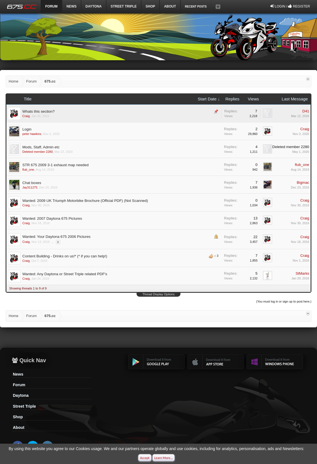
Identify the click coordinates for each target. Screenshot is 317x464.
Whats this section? (38, 111)
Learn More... (163, 458)
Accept (144, 458)
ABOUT (170, 6)
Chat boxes (31, 183)
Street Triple (124, 6)
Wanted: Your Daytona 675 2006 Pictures (56, 237)
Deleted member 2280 (37, 151)
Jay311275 (29, 187)
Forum (19, 385)
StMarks (302, 273)
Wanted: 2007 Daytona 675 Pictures (52, 218)
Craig (26, 116)
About (18, 427)
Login (27, 129)
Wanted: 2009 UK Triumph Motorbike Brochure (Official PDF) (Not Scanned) (85, 201)
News (71, 6)
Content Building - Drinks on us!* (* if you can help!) (64, 256)
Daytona (20, 395)
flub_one (28, 169)
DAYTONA (93, 6)
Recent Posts (196, 6)
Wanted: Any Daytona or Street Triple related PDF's (64, 274)
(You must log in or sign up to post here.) (283, 301)
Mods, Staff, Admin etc (40, 147)
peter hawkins (31, 134)
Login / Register (290, 6)
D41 (305, 111)
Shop (150, 6)
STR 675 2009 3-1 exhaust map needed (55, 165)
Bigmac (303, 182)
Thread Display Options (158, 294)
